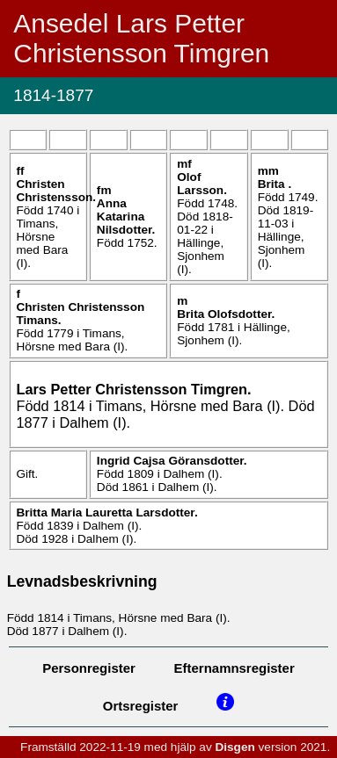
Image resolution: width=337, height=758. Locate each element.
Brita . (275, 184)
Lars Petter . (133, 389)
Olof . (202, 183)
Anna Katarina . (126, 216)
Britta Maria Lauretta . (106, 512)
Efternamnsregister (234, 668)
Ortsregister (141, 705)
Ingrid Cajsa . (172, 460)
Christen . (56, 190)
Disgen (234, 747)
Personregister (89, 668)
